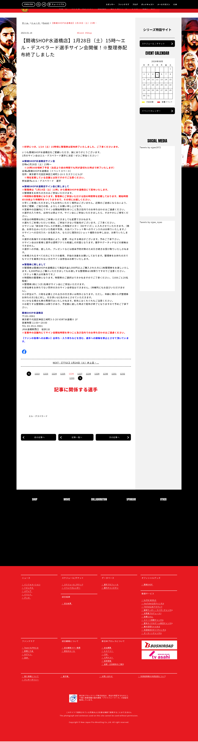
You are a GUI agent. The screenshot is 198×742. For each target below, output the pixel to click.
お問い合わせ (107, 677)
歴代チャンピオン (111, 588)
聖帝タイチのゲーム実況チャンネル (158, 624)
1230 (105, 374)
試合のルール (69, 651)
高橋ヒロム (148, 617)
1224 (54, 374)
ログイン (27, 655)
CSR (175, 4)
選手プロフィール (119, 13)
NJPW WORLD (150, 600)
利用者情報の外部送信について (153, 677)
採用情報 (107, 661)
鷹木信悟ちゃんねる (152, 627)
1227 (79, 374)
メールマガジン (163, 4)
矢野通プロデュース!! (153, 614)
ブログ (135, 4)
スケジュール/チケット (82, 13)
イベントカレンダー (151, 141)
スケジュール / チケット (153, 74)
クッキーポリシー (31, 680)
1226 (71, 374)
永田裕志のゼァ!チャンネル (155, 630)
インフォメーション (32, 585)
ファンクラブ (123, 4)
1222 (37, 374)
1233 (71, 378)
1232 (122, 374)
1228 (88, 374)
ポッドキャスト (147, 4)
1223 (45, 374)
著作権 (65, 677)
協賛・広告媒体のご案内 (114, 665)
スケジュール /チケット (74, 585)
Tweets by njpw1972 (150, 248)
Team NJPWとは (31, 648)
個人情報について (31, 677)
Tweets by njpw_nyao (151, 323)
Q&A (26, 658)
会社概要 (107, 648)
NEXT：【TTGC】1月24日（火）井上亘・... (76, 362)
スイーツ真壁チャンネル (154, 620)
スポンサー (110, 4)
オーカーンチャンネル (153, 633)
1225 (62, 374)
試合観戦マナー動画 (72, 648)
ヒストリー (108, 651)
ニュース (63, 13)
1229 (96, 374)
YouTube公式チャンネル (154, 604)
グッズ (27, 598)
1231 (114, 374)
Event (46, 23)
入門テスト (108, 658)
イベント (27, 595)
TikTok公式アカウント (153, 607)
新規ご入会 (28, 651)
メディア (27, 591)
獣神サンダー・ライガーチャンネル (158, 610)
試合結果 (102, 13)
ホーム (25, 23)
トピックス (28, 588)
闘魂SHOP (148, 585)
